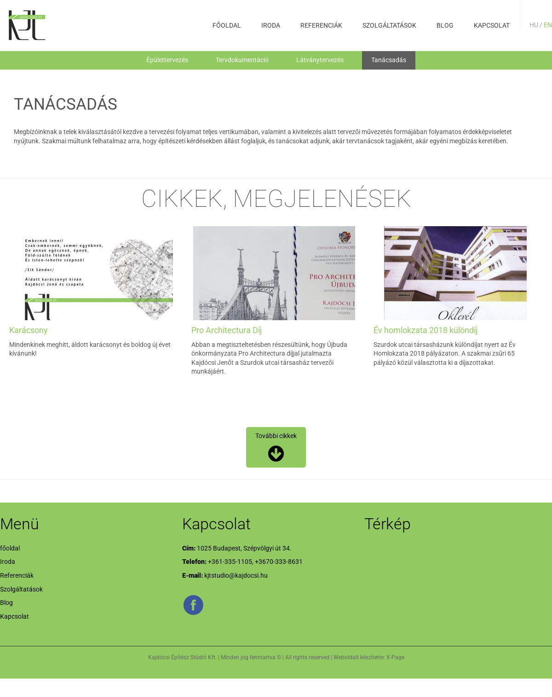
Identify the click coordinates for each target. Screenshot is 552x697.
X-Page (395, 657)
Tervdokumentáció (242, 60)
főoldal (227, 25)
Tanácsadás (388, 60)
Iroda (270, 25)
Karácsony (28, 330)
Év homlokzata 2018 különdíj (425, 330)
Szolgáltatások (389, 25)
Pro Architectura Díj (226, 330)
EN (548, 25)
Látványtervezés (320, 60)
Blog (445, 25)
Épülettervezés (167, 60)
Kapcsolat (492, 25)
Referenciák (321, 25)
